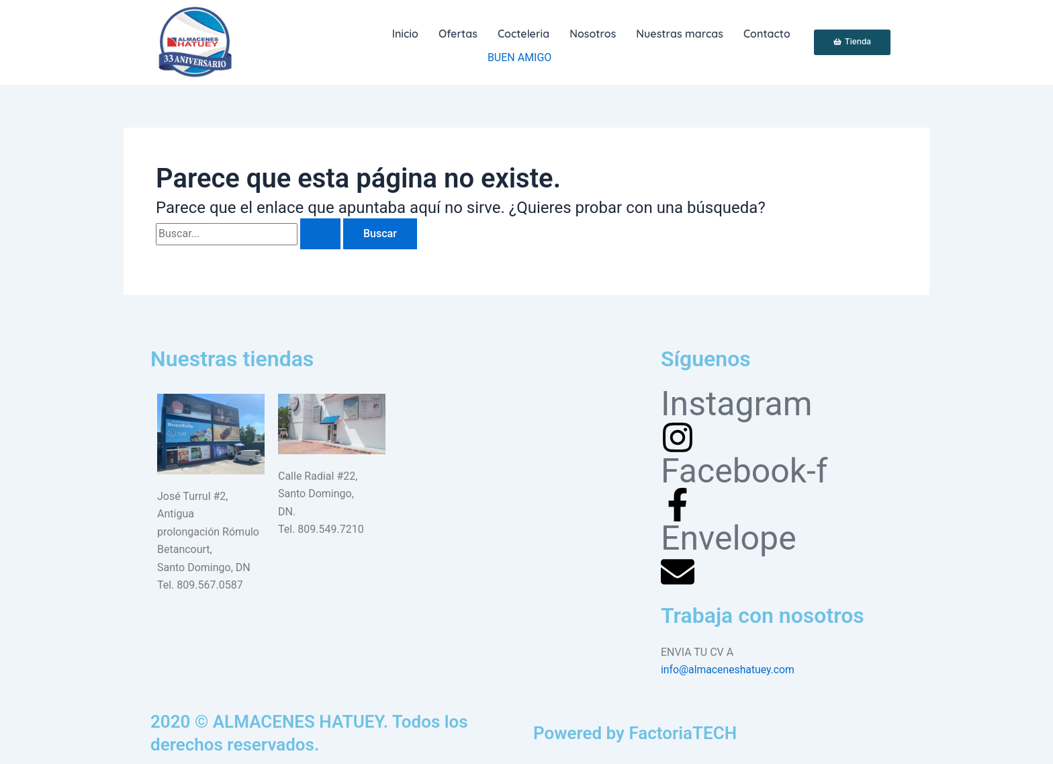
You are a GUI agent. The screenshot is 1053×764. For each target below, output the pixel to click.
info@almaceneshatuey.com (728, 669)
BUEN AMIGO (519, 57)
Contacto (766, 33)
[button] (523, 33)
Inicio (405, 33)
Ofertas (458, 33)
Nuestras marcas (679, 33)
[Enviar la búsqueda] (320, 233)
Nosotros (592, 33)
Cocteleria (523, 33)
